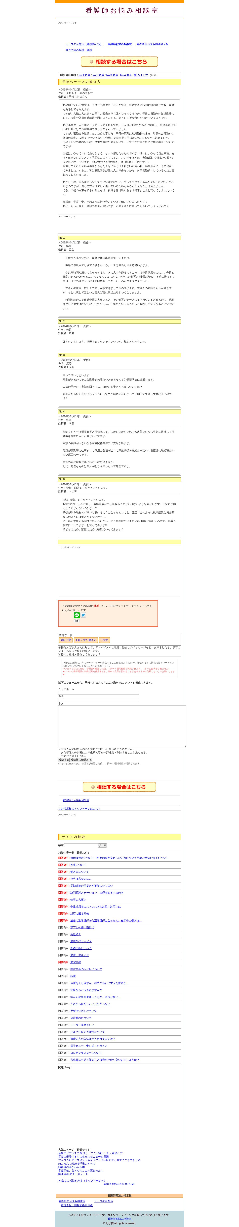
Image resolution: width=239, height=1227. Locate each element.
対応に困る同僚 (79, 913)
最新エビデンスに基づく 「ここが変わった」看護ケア (90, 1153)
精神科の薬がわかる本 (71, 1167)
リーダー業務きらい (82, 1024)
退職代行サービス (81, 941)
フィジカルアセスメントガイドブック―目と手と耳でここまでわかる (99, 1160)
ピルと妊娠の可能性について (87, 1031)
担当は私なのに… (81, 878)
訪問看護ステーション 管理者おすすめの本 (96, 892)
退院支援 (75, 962)
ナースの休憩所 (103, 1201)
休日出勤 (65, 640)
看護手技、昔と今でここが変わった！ (80, 1170)
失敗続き (75, 934)
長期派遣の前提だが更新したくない (91, 885)
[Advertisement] (118, 31)
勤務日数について (81, 948)
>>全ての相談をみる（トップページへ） (82, 1180)
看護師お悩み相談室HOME (119, 1184)
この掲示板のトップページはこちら (79, 808)
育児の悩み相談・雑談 (79, 50)
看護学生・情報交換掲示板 (77, 1205)
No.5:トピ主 (141, 75)
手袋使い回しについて (83, 1011)
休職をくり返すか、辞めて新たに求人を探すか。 (99, 983)
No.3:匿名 (112, 75)
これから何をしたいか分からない (90, 1004)
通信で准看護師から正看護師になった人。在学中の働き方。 (106, 920)
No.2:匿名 (98, 75)
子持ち (105, 640)
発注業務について (81, 1018)
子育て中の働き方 (85, 640)
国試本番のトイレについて (86, 969)
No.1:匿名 (84, 75)
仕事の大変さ (78, 899)
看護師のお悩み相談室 (76, 800)
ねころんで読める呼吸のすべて (76, 1163)
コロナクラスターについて (86, 1052)
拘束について (78, 864)
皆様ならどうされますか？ (86, 990)
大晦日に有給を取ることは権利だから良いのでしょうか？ (104, 1059)
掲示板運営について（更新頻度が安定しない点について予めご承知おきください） (119, 857)
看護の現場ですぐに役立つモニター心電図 (83, 1156)
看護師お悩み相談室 (123, 10)
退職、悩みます (79, 955)
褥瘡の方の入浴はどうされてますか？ (93, 1038)
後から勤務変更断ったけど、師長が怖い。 (95, 997)
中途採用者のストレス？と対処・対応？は (95, 906)
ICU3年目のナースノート (73, 1174)
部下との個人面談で (82, 927)
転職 (73, 976)
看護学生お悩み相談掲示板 (152, 44)
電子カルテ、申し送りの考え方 (89, 1045)
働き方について (79, 871)
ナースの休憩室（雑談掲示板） (84, 44)
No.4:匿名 (126, 75)
